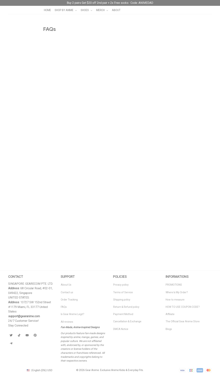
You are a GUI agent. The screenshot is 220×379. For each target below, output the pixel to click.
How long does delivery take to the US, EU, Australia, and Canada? (81, 94)
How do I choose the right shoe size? (64, 245)
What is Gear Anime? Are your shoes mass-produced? (74, 58)
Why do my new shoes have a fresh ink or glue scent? (74, 71)
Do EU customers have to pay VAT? (62, 121)
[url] (110, 3)
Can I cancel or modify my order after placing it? (70, 195)
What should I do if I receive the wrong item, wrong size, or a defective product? (91, 171)
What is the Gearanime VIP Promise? (63, 158)
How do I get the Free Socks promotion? (66, 218)
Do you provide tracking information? (63, 134)
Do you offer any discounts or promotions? (67, 231)
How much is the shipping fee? (60, 108)
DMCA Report (16, 370)
